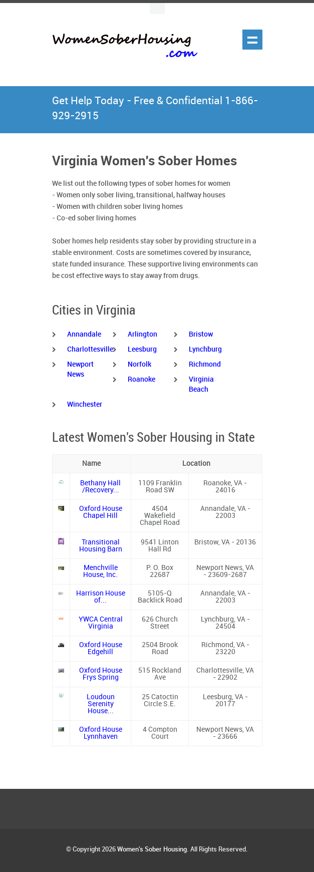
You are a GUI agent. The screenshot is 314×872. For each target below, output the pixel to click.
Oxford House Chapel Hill (100, 512)
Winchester (84, 404)
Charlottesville (90, 349)
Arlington (142, 334)
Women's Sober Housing (152, 849)
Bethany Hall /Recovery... (100, 486)
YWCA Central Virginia (101, 623)
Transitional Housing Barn (100, 545)
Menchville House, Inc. (100, 571)
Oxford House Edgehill (100, 648)
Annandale (84, 334)
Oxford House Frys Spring (100, 674)
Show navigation (252, 40)
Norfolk (139, 364)
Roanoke (141, 379)
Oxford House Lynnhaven (100, 733)
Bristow (201, 334)
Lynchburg (205, 349)
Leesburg (142, 349)
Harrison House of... (100, 597)
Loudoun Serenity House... (101, 704)
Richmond (205, 364)
